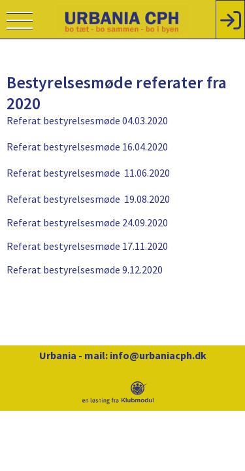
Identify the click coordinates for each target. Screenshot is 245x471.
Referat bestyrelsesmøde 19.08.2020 (88, 198)
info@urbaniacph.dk (158, 355)
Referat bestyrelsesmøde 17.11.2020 (87, 246)
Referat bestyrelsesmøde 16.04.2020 (87, 146)
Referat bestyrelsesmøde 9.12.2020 (85, 269)
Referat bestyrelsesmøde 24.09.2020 (87, 222)
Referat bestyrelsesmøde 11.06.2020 (88, 172)
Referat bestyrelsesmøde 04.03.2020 (87, 120)
